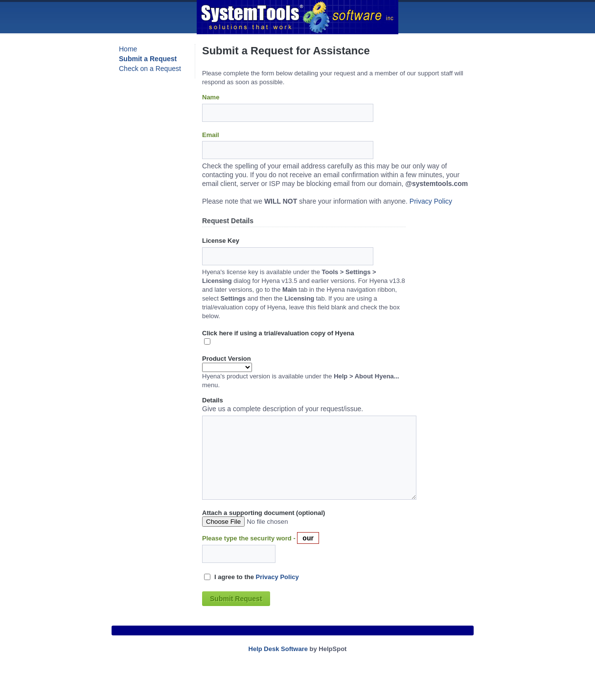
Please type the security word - (249, 538)
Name (210, 97)
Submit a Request (148, 59)
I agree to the (256, 577)
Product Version (226, 358)
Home (128, 49)
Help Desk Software (278, 649)
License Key (220, 240)
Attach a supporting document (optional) (263, 512)
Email (210, 135)
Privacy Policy (431, 201)
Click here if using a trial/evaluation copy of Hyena (278, 333)
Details (212, 400)
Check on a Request (150, 68)
